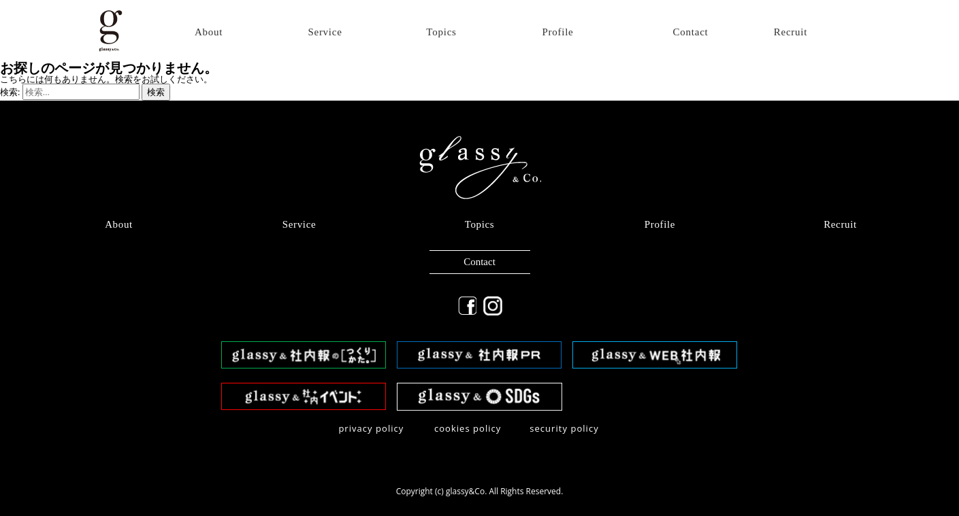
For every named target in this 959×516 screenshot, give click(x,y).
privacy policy (371, 428)
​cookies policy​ (468, 428)
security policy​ (564, 428)
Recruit (790, 32)
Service (325, 32)
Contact (691, 32)
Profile (557, 32)
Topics (441, 32)
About (209, 32)
